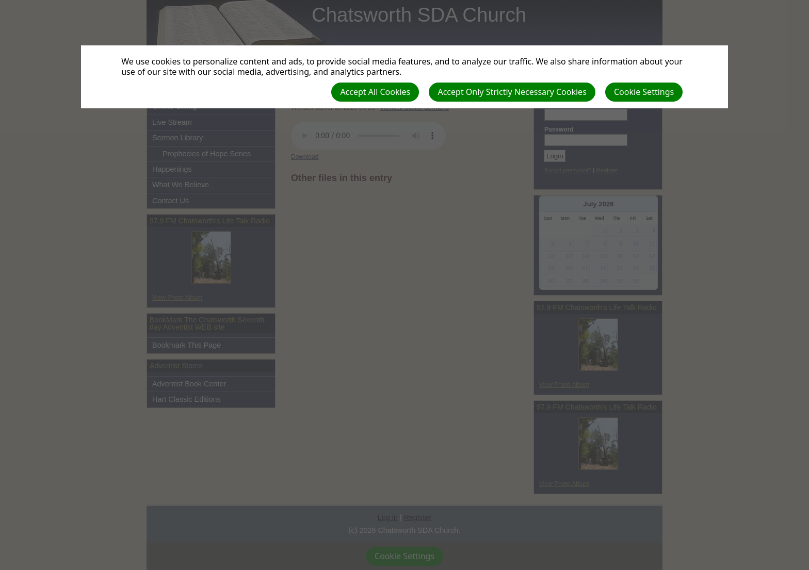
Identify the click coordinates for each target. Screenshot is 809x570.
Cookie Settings (644, 91)
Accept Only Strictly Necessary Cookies (512, 91)
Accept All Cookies (375, 91)
